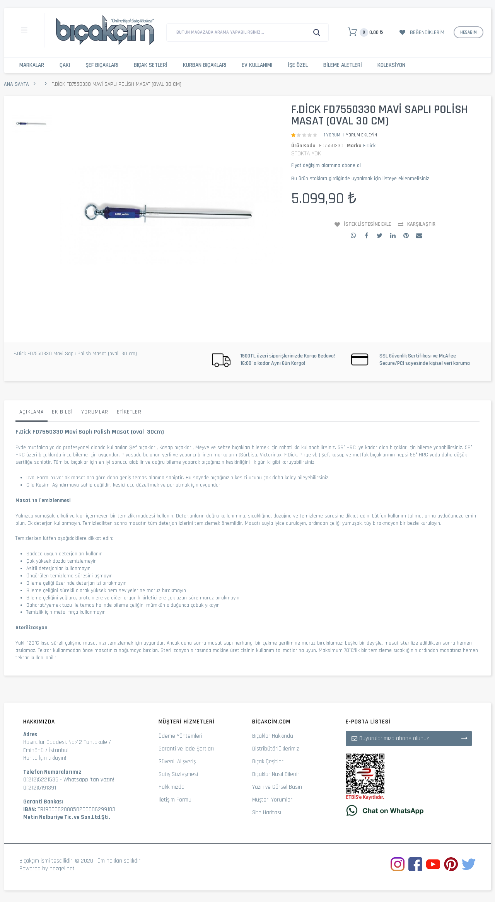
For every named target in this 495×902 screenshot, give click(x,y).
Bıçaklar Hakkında (272, 736)
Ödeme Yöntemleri (180, 736)
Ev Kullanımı (257, 65)
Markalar (31, 65)
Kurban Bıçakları (204, 65)
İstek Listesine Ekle (367, 224)
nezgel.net (62, 868)
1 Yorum (332, 135)
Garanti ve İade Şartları (186, 749)
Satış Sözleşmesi (178, 774)
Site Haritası (266, 812)
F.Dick (369, 145)
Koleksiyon (391, 65)
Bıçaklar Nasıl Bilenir (275, 774)
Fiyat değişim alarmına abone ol (326, 165)
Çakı (65, 65)
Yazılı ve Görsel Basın (277, 787)
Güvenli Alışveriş (177, 761)
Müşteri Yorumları (273, 800)
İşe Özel (298, 65)
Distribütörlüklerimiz (275, 749)
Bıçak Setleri (150, 65)
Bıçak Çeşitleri (268, 761)
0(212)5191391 (39, 787)
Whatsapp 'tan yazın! (88, 779)
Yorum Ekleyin (361, 135)
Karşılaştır (421, 224)
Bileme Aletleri (342, 65)
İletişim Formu (175, 800)
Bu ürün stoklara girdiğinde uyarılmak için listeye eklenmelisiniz (360, 178)
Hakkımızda (171, 787)
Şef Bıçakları (101, 65)
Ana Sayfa (16, 84)
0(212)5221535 (40, 779)
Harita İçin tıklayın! (44, 758)
